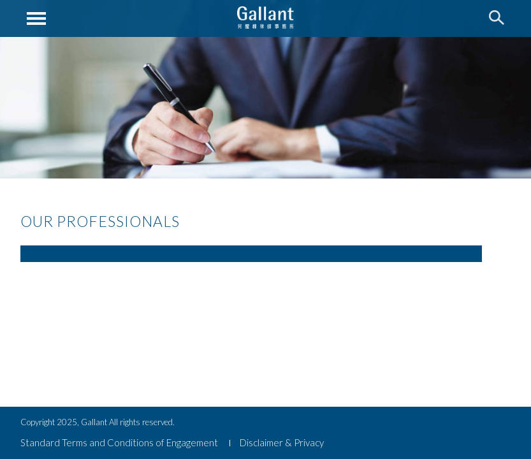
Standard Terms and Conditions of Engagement (119, 442)
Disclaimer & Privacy (282, 442)
